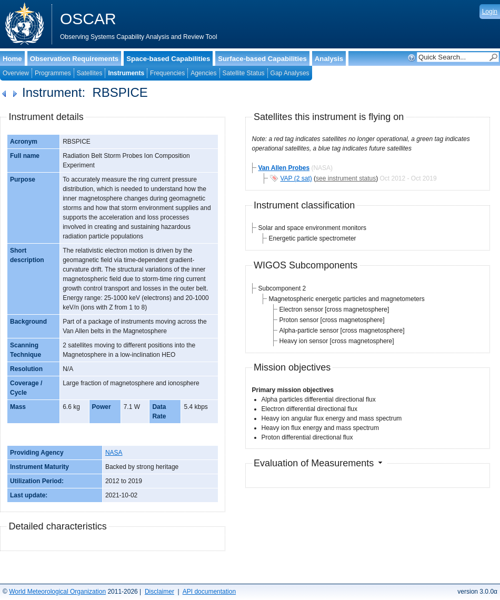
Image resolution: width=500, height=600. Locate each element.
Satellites (90, 73)
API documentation (209, 591)
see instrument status (346, 178)
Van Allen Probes (284, 168)
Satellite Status (244, 73)
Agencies (203, 73)
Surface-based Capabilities (262, 59)
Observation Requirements (74, 59)
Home (12, 59)
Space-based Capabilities (168, 59)
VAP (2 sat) (296, 178)
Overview (16, 73)
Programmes (53, 73)
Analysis (329, 59)
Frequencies (167, 73)
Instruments (126, 73)
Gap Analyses (290, 73)
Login (489, 11)
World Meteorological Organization (57, 591)
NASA (114, 452)
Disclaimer (159, 591)
